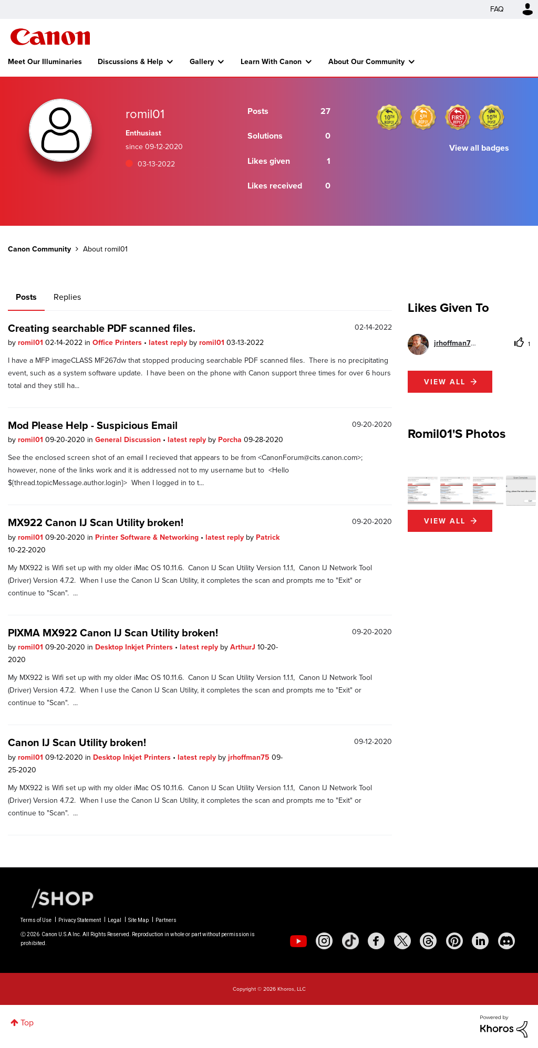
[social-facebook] (376, 940)
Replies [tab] (67, 297)
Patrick (268, 537)
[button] (423, 491)
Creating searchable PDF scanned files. (101, 328)
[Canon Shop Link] (57, 898)
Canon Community (50, 37)
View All (444, 521)
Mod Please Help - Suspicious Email (93, 425)
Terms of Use (35, 920)
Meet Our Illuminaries (45, 61)
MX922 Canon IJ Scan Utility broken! (95, 522)
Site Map (138, 920)
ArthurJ (243, 647)
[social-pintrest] (454, 940)
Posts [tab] (26, 297)
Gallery (202, 61)
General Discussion (129, 439)
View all (444, 381)
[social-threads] (428, 940)
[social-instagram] (324, 940)
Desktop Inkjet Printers (135, 647)
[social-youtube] (298, 940)
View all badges (479, 148)
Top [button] (27, 1022)
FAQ (497, 9)
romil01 (31, 342)
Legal (114, 920)
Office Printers (118, 342)
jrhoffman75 (250, 757)
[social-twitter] (402, 940)
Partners (166, 920)
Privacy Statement (79, 920)
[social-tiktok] (350, 940)
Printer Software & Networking (148, 537)
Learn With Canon (271, 61)
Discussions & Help (130, 61)
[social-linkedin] (480, 940)
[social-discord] (506, 940)
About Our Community (366, 61)
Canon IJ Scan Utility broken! (77, 742)
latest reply (169, 342)
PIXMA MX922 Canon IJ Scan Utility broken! (113, 632)
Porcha (231, 439)
